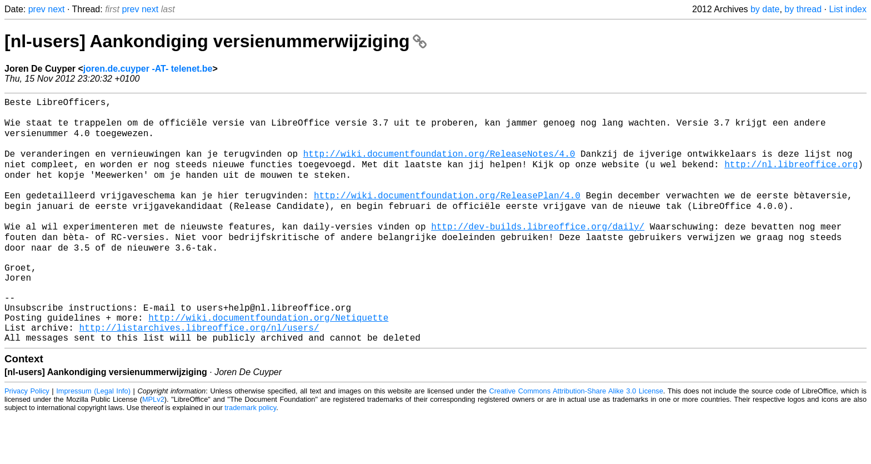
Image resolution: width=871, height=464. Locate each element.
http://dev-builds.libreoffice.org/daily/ (537, 251)
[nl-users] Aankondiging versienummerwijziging (215, 41)
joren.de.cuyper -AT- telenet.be (148, 68)
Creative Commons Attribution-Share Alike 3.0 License (576, 439)
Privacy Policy (26, 439)
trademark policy (250, 455)
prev (37, 9)
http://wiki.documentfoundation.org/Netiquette (268, 361)
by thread (803, 9)
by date (764, 9)
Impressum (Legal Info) (93, 439)
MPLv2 (153, 447)
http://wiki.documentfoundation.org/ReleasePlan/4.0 (447, 214)
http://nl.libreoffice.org (791, 177)
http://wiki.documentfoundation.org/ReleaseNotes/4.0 (439, 165)
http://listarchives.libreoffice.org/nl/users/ (199, 373)
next (56, 9)
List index (848, 9)
